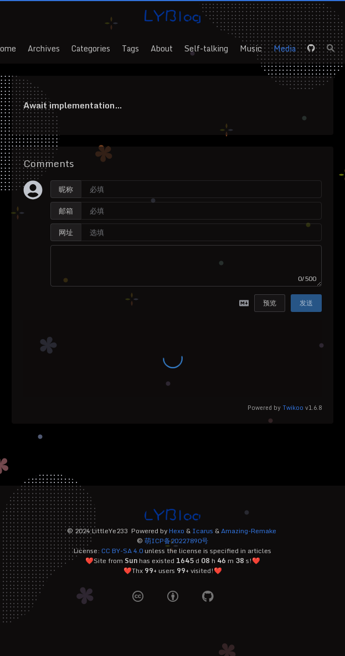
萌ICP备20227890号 (176, 540)
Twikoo (292, 407)
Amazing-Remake (248, 530)
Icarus (202, 530)
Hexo (176, 530)
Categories (90, 48)
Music (251, 48)
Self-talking (206, 48)
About (162, 48)
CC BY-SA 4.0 (122, 550)
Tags (130, 48)
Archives (44, 48)
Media (285, 48)
